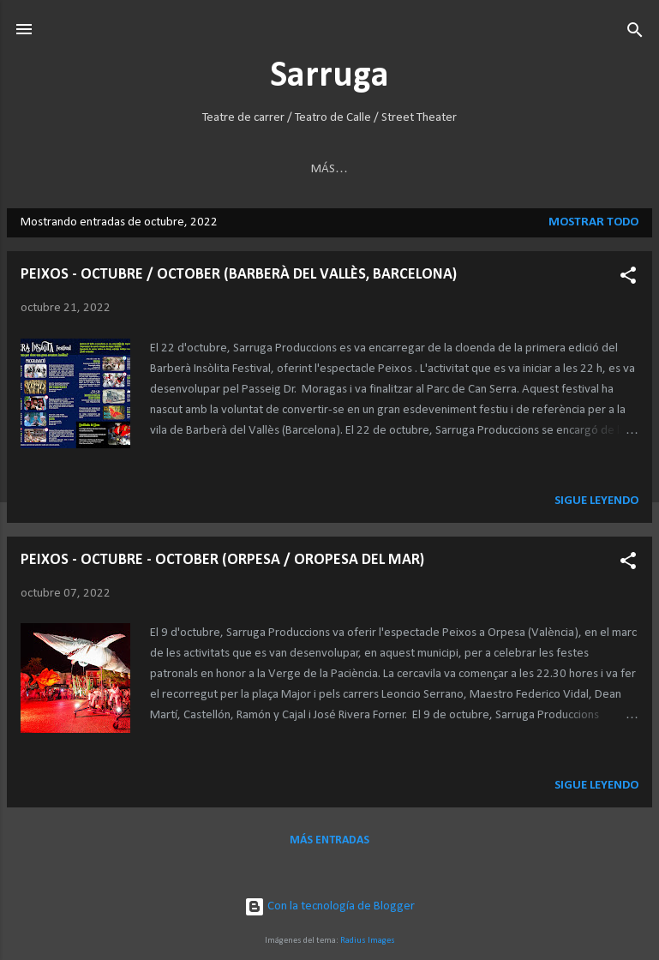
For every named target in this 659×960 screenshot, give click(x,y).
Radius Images (367, 940)
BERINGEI (124, 169)
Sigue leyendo (596, 503)
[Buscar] (635, 31)
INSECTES (289, 169)
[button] (628, 279)
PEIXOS (434, 169)
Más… (612, 169)
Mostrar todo (593, 225)
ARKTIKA (50, 169)
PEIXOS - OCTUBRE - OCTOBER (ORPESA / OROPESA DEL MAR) (222, 563)
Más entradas (329, 843)
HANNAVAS (206, 169)
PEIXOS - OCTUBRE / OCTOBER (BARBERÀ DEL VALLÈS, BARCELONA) (239, 277)
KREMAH (364, 169)
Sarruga (329, 76)
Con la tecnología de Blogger (329, 906)
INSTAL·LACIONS (523, 169)
